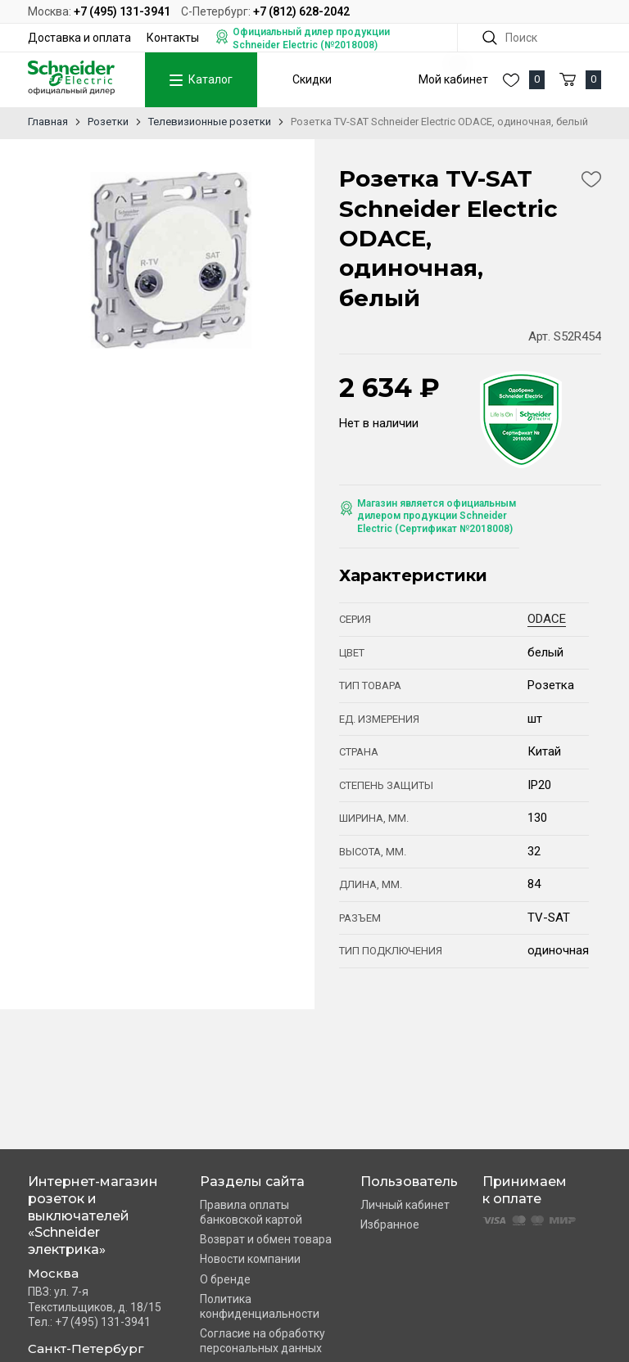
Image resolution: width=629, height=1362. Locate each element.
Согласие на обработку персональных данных (262, 1341)
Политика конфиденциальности (259, 1306)
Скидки (312, 79)
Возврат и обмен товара (266, 1239)
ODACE (546, 618)
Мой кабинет (453, 79)
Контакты (173, 37)
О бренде (225, 1279)
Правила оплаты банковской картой (251, 1212)
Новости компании (250, 1258)
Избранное (389, 1224)
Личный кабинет (405, 1204)
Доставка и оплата (79, 37)
